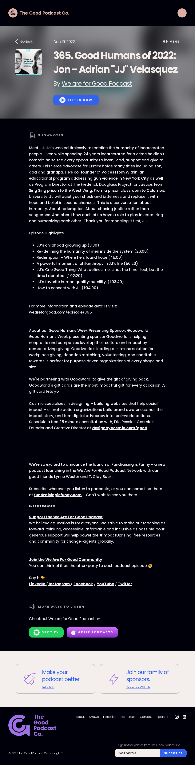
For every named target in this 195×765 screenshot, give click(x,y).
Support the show (42, 506)
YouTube (105, 584)
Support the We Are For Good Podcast (66, 517)
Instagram (59, 584)
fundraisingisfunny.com (58, 495)
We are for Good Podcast (97, 83)
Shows (94, 716)
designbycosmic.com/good (119, 428)
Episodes (109, 716)
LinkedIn (37, 584)
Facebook (83, 584)
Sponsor (162, 716)
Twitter (125, 584)
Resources (128, 716)
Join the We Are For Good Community (65, 559)
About (80, 716)
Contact (146, 716)
